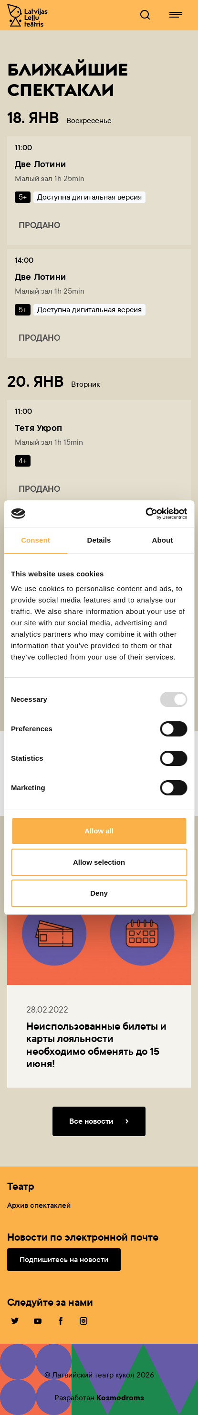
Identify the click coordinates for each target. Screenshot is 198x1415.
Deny (99, 893)
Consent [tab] (35, 540)
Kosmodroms (120, 1397)
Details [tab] (99, 540)
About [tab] (162, 540)
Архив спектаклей (39, 1205)
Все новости (101, 1121)
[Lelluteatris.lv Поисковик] (145, 15)
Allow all (99, 831)
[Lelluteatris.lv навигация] (175, 15)
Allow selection (99, 862)
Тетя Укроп (38, 428)
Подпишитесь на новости (64, 1259)
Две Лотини (40, 164)
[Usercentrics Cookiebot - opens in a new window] (145, 513)
